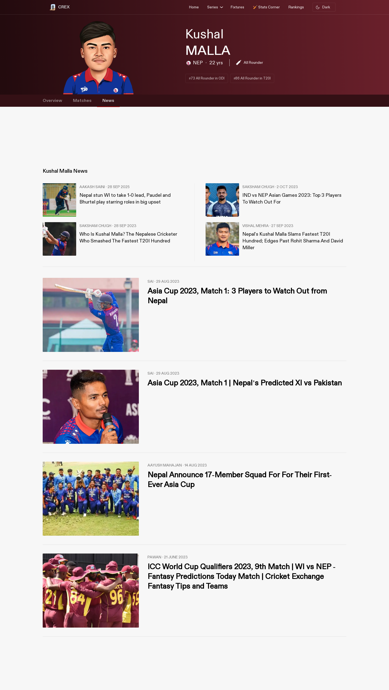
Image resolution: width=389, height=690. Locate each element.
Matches (82, 101)
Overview (52, 101)
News (108, 101)
